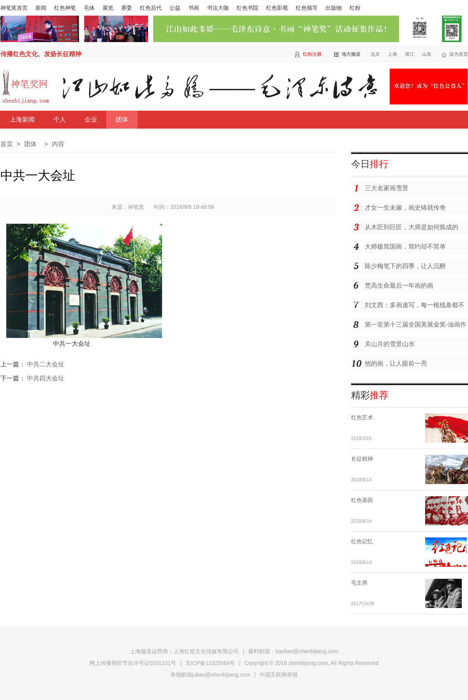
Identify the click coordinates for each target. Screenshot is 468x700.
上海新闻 (22, 119)
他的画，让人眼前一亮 (396, 363)
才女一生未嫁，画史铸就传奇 (405, 207)
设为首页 (458, 54)
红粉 (355, 8)
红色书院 (247, 8)
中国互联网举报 (279, 675)
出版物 (333, 8)
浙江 (409, 54)
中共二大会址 (45, 364)
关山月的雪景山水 (390, 344)
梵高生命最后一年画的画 (399, 285)
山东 (426, 54)
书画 (193, 8)
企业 (91, 119)
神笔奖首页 (14, 8)
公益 (175, 8)
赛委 (126, 8)
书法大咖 (218, 8)
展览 (107, 8)
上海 (392, 54)
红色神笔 (65, 8)
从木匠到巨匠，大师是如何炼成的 (411, 227)
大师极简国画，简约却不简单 (405, 246)
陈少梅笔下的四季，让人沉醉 (405, 266)
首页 (6, 144)
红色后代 (151, 8)
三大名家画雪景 (386, 188)
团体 (122, 119)
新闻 (40, 8)
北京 (375, 54)
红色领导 (307, 8)
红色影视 (277, 8)
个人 (59, 119)
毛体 (89, 8)
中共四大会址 (45, 378)
